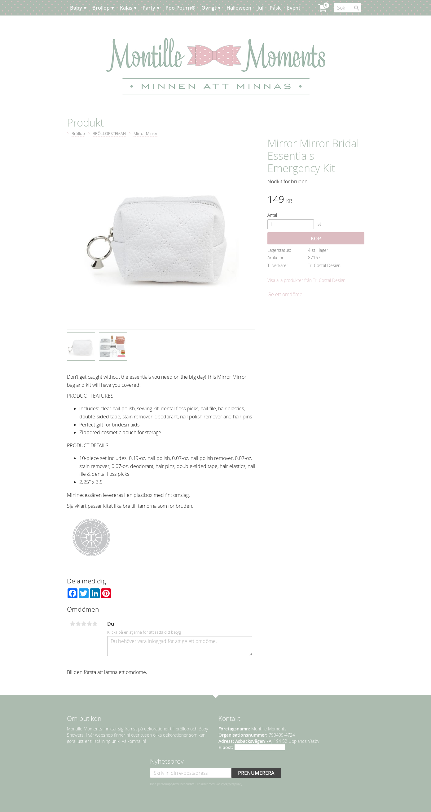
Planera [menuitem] (85, 23)
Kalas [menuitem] (126, 7)
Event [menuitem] (293, 7)
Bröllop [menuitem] (101, 7)
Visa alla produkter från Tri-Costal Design (306, 280)
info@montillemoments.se (260, 747)
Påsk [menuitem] (275, 7)
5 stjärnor (95, 624)
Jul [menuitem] (260, 7)
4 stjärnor (89, 624)
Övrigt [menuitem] (208, 7)
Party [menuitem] (149, 7)
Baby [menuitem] (76, 7)
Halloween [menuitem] (238, 7)
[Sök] (356, 8)
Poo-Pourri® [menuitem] (180, 7)
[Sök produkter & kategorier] (347, 7)
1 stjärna (73, 624)
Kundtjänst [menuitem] (113, 23)
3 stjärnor (84, 624)
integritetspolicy (231, 784)
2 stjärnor (78, 624)
